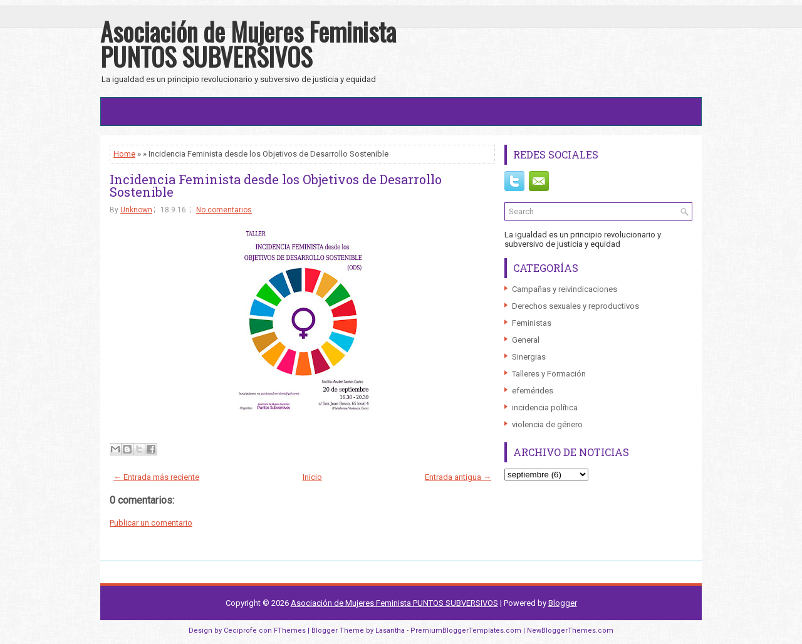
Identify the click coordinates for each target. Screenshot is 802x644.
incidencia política (545, 407)
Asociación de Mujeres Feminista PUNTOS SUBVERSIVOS (248, 44)
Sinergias (529, 356)
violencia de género (547, 424)
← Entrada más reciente (156, 477)
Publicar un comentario (151, 522)
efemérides (532, 390)
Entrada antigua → (458, 477)
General (525, 340)
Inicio (312, 477)
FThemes (290, 630)
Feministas (531, 323)
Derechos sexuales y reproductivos (575, 306)
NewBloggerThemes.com (570, 630)
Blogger (562, 603)
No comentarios (224, 209)
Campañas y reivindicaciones (564, 289)
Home (124, 153)
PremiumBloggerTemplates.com (465, 630)
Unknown (136, 209)
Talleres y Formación (549, 373)
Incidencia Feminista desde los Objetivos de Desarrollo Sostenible (276, 185)
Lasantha (390, 630)
